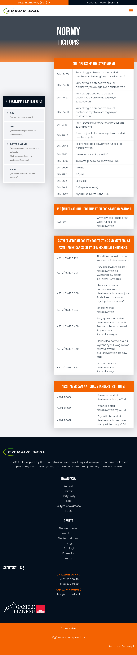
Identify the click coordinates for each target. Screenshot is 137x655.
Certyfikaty (68, 496)
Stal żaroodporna (68, 538)
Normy (68, 558)
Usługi (68, 543)
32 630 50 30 (71, 584)
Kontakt (68, 486)
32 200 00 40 (71, 579)
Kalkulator (68, 553)
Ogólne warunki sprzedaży (68, 637)
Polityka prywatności (68, 506)
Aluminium (68, 533)
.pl (132, 646)
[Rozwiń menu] (132, 10)
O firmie (68, 491)
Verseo (126, 646)
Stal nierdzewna (68, 528)
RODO (68, 511)
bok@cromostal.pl (68, 594)
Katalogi (69, 548)
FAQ (68, 501)
